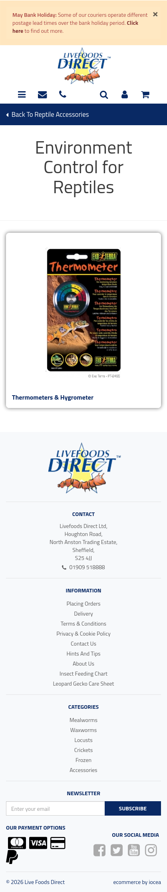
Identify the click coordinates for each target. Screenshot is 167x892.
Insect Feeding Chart (83, 673)
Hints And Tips (83, 653)
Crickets (83, 750)
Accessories (83, 770)
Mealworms (83, 720)
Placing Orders (83, 603)
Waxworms (83, 730)
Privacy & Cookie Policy (83, 633)
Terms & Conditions (83, 623)
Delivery (83, 613)
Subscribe (133, 808)
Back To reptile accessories (47, 114)
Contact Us (83, 643)
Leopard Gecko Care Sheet (83, 683)
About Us (83, 663)
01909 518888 (83, 567)
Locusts (83, 740)
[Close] (155, 13)
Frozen (83, 760)
